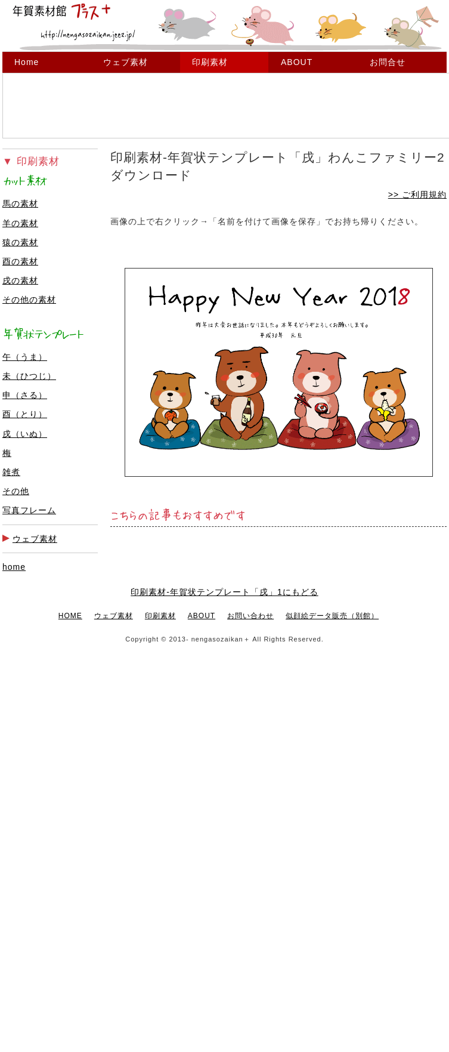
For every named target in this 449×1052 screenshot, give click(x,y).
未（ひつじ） (29, 376)
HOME (70, 616)
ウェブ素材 (125, 62)
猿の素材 (20, 242)
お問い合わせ (250, 616)
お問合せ (387, 62)
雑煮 (11, 472)
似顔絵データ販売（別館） (332, 616)
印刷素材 (210, 62)
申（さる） (24, 395)
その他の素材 (29, 299)
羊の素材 (20, 223)
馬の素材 (20, 203)
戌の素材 (20, 280)
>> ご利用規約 (417, 194)
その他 (15, 491)
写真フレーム (29, 510)
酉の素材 (20, 261)
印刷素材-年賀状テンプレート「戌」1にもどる (224, 592)
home (14, 567)
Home (26, 62)
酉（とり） (24, 414)
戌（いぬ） (24, 434)
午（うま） (24, 357)
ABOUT (296, 62)
